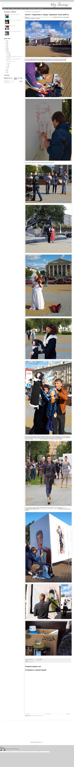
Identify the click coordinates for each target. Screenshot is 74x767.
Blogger (42, 742)
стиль (25, 8)
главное (4, 8)
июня (7, 66)
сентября (8, 55)
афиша (21, 8)
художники (36, 660)
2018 (6, 42)
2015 (6, 46)
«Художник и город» (31, 660)
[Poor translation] (4, 750)
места (17, 8)
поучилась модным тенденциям (15, 31)
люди (9, 8)
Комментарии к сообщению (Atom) (37, 715)
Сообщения (7, 80)
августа (7, 63)
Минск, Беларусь (30, 661)
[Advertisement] (13, 730)
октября (7, 53)
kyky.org (64, 507)
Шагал (40, 660)
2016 (6, 45)
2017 (6, 43)
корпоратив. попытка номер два (15, 20)
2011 (6, 69)
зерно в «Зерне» (12, 25)
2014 (6, 48)
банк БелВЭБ (36, 438)
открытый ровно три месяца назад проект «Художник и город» (40, 17)
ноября (7, 52)
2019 (6, 40)
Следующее (27, 713)
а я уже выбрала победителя (15, 14)
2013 (6, 49)
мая (7, 67)
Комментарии (7, 82)
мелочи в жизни (40, 8)
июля (7, 64)
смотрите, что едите (32, 8)
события (13, 8)
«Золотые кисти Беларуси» (10, 61)
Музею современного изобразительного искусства (48, 508)
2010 (6, 70)
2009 (6, 72)
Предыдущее (68, 713)
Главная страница (48, 713)
